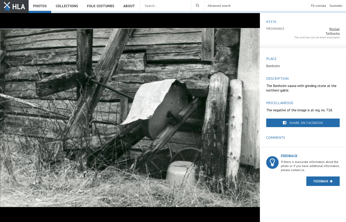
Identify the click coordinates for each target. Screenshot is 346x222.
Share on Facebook (306, 123)
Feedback (321, 181)
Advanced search (219, 6)
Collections (67, 6)
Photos (40, 6)
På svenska (318, 6)
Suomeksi (336, 6)
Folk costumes (100, 6)
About (129, 6)
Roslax (334, 29)
